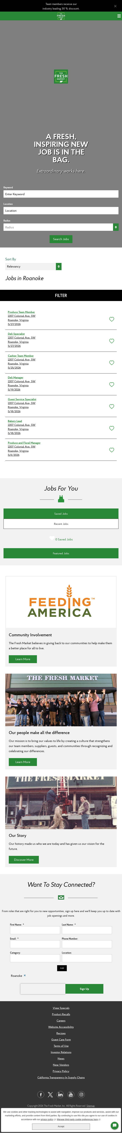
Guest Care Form (61, 1039)
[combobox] (61, 210)
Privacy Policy (61, 1071)
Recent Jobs (61, 524)
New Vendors (61, 1064)
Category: (15, 952)
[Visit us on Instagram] (81, 1094)
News (61, 1058)
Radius (7, 220)
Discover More (26, 859)
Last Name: (69, 924)
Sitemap (90, 1105)
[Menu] (119, 16)
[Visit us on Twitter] (50, 1095)
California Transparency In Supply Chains (61, 1077)
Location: (67, 952)
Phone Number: (70, 938)
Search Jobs (61, 239)
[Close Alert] (115, 6)
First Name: (17, 924)
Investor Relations (61, 1052)
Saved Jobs (61, 513)
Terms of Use (61, 1046)
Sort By (10, 259)
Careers (61, 1020)
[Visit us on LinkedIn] (60, 1094)
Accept (61, 1126)
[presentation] (42, 989)
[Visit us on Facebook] (40, 1094)
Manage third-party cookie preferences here (78, 1119)
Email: (14, 938)
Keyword (8, 187)
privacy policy (48, 1119)
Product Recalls (61, 1014)
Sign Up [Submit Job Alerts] (84, 988)
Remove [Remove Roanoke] (24, 976)
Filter (61, 295)
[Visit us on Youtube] (70, 1094)
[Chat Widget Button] (114, 1125)
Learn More (26, 659)
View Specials (61, 1008)
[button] (111, 318)
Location (8, 204)
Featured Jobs (61, 553)
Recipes (61, 1033)
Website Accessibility (61, 1027)
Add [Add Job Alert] (62, 968)
